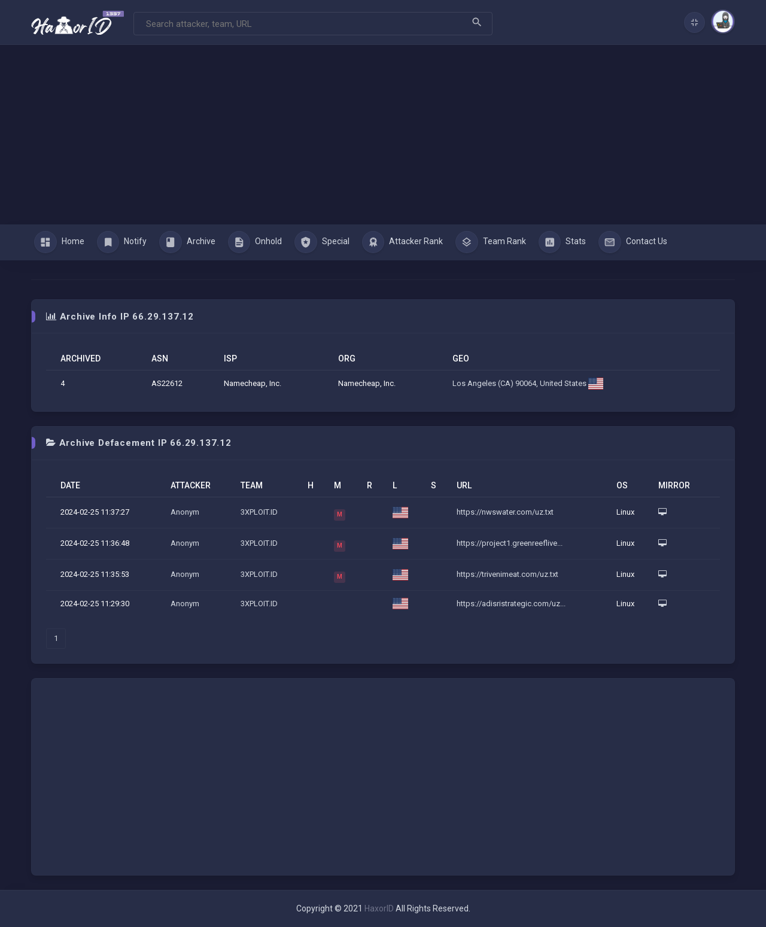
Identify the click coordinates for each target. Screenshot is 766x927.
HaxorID (379, 908)
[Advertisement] (383, 134)
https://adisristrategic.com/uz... (511, 603)
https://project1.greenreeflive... (510, 543)
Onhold (255, 242)
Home (59, 242)
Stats (562, 242)
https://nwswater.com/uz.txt (505, 511)
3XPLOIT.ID (259, 511)
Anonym (185, 511)
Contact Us (632, 242)
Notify (122, 242)
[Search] (313, 23)
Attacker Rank (402, 242)
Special (321, 242)
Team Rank (490, 242)
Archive (187, 242)
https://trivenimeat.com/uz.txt (507, 574)
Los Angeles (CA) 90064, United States (528, 383)
